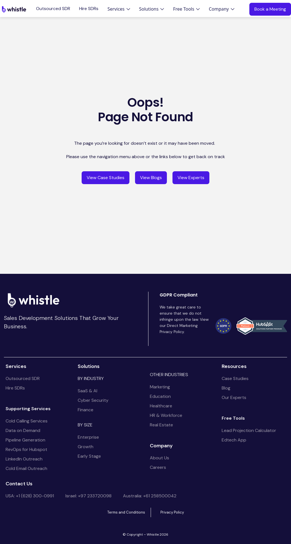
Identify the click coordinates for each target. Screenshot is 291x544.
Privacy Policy (172, 512)
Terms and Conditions (126, 512)
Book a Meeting (270, 9)
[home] (14, 9)
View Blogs (151, 177)
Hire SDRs (88, 8)
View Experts (191, 177)
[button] (118, 9)
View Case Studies (105, 177)
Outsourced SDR (53, 8)
